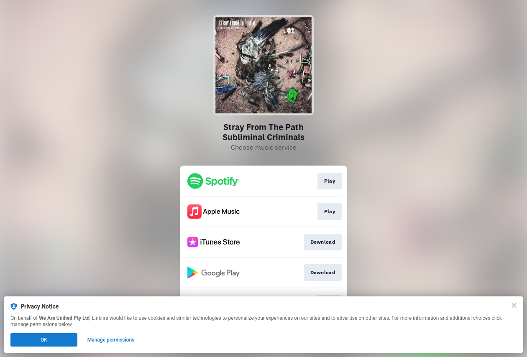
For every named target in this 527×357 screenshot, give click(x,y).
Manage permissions (111, 340)
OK (44, 340)
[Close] (514, 305)
